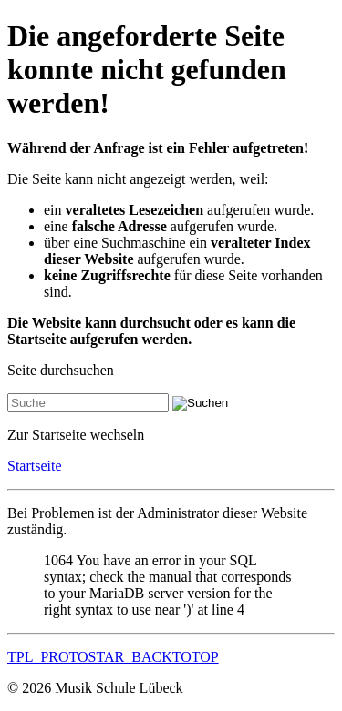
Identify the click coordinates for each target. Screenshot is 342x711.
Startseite (34, 465)
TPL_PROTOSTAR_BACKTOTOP (113, 657)
